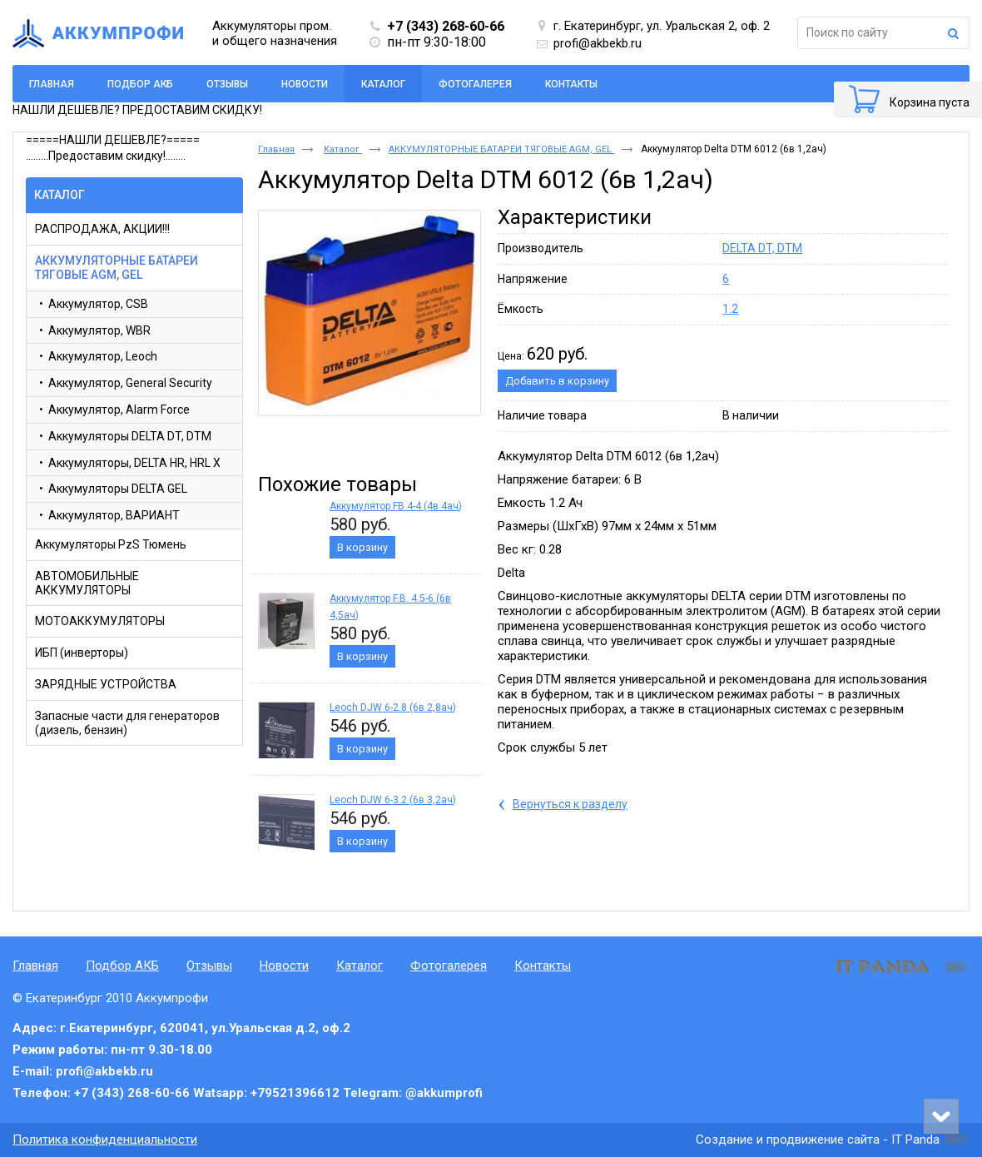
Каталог (383, 84)
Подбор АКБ (122, 965)
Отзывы (209, 965)
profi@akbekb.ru (597, 43)
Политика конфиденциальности (104, 1139)
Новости (284, 965)
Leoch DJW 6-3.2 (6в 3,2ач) (393, 800)
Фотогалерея (448, 965)
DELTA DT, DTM (762, 248)
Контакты (542, 965)
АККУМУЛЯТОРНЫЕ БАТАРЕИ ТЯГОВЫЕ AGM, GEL (501, 149)
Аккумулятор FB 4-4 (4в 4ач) (396, 506)
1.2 (730, 308)
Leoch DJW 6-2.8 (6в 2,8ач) (393, 707)
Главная (276, 149)
